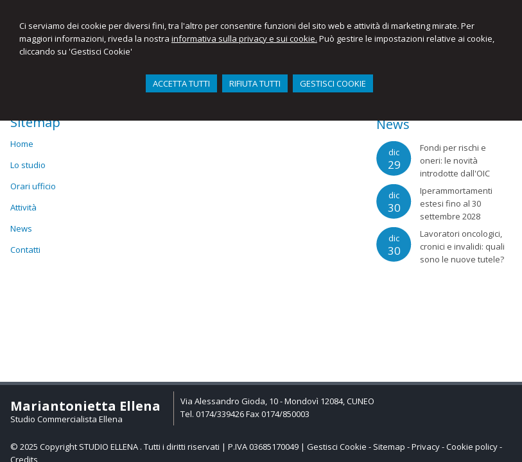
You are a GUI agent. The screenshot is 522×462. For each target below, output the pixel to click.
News (21, 228)
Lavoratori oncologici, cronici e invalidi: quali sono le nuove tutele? (462, 246)
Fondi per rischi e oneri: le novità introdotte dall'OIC (455, 160)
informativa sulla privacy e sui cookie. (244, 38)
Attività (23, 207)
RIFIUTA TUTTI (255, 83)
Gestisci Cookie (337, 446)
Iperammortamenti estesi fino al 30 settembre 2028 (456, 203)
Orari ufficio (33, 186)
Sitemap (389, 446)
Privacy (426, 446)
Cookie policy (472, 446)
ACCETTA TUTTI (181, 83)
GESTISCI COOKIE (333, 83)
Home (21, 144)
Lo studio (28, 165)
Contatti (25, 249)
